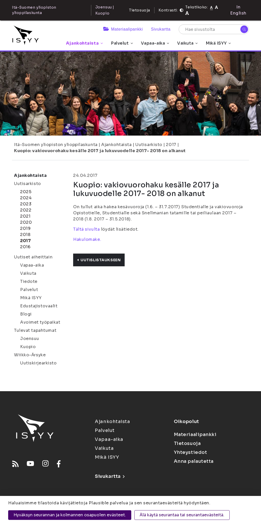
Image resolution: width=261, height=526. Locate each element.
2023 (25, 204)
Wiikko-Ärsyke (30, 355)
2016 (25, 246)
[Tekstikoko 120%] (187, 13)
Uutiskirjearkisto (38, 363)
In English (238, 10)
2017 (171, 144)
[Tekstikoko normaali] (211, 7)
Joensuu (29, 338)
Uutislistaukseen (99, 260)
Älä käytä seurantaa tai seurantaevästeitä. (182, 515)
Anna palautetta (194, 461)
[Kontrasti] (181, 10)
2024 (26, 198)
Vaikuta (187, 43)
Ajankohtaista (84, 43)
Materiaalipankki (123, 29)
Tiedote (28, 281)
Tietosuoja (139, 10)
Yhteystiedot (190, 452)
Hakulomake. (87, 239)
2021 (25, 216)
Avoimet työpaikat (40, 322)
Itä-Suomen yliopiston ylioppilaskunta (56, 144)
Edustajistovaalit (39, 306)
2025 (25, 191)
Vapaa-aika (155, 43)
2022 (25, 210)
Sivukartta (161, 29)
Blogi (26, 314)
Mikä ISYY (218, 43)
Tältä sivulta (86, 229)
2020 (26, 222)
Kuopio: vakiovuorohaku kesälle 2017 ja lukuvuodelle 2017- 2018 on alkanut (100, 150)
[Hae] (244, 29)
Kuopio (28, 346)
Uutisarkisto (148, 144)
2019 (25, 228)
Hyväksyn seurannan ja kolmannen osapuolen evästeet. (70, 515)
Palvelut (122, 43)
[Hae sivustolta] (214, 29)
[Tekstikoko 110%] (216, 7)
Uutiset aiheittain (33, 257)
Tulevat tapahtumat (35, 330)
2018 (25, 234)
